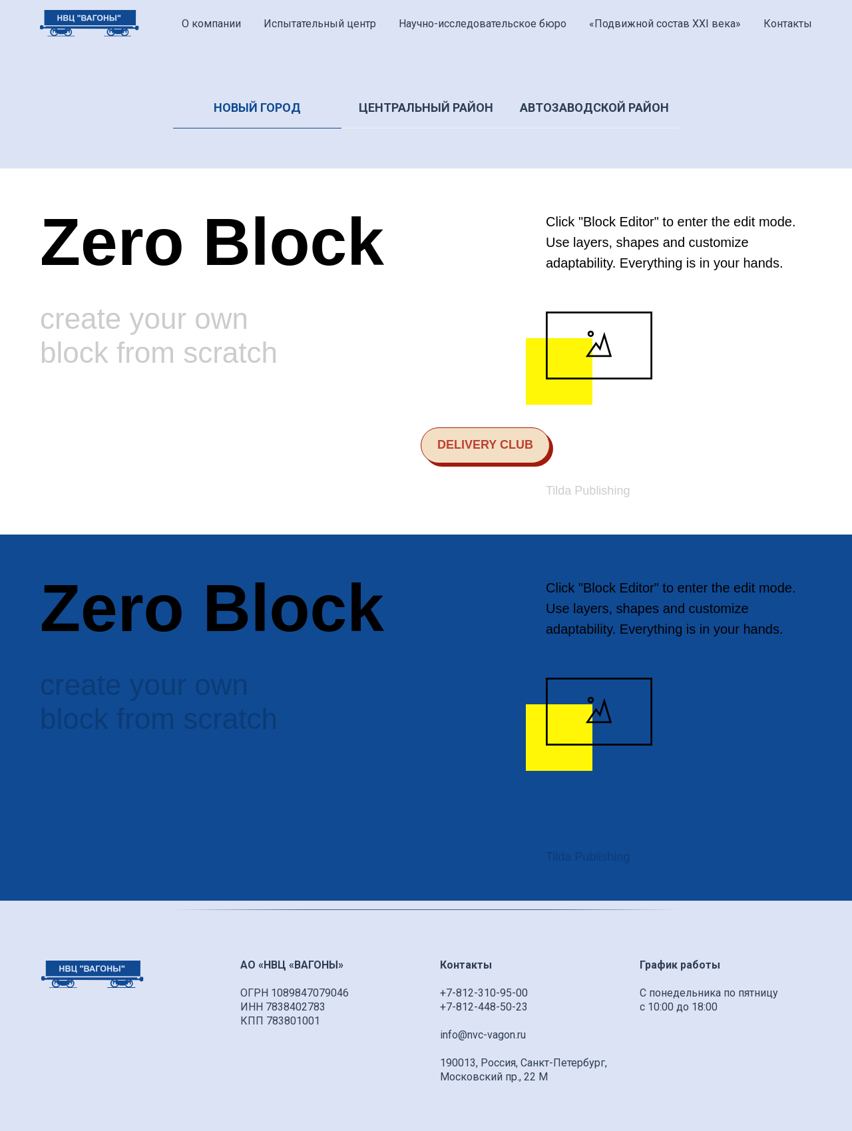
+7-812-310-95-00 (484, 993)
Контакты (787, 23)
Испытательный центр (320, 23)
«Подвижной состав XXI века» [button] (665, 23)
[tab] (257, 114)
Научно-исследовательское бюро (482, 23)
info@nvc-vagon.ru (483, 1034)
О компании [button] (211, 23)
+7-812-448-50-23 (484, 1007)
